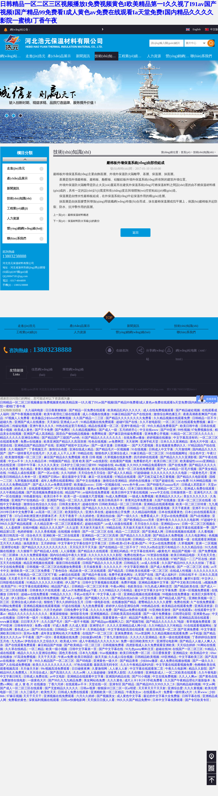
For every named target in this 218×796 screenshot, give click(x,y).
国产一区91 (44, 637)
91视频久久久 (50, 617)
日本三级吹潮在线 (140, 488)
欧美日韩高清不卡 (111, 500)
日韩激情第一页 (181, 492)
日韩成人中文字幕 (161, 449)
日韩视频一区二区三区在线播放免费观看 (54, 567)
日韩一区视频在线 (108, 484)
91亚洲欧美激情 (160, 610)
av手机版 (196, 633)
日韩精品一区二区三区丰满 (90, 586)
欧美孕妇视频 (71, 508)
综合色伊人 (167, 527)
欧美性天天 (49, 692)
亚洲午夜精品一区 (133, 426)
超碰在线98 (163, 649)
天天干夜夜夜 (181, 508)
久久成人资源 (78, 625)
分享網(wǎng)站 (155, 352)
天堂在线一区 (98, 684)
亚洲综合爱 (175, 688)
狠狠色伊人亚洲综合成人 (112, 453)
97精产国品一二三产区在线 (189, 559)
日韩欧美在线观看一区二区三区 (147, 570)
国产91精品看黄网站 (83, 578)
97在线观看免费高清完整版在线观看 (118, 559)
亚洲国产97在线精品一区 (28, 500)
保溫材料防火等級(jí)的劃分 (84, 220)
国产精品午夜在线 (94, 574)
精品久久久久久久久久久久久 (28, 613)
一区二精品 (37, 649)
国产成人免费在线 (163, 567)
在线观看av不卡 (77, 684)
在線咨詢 (122, 350)
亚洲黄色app (202, 613)
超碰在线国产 (94, 523)
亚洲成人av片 (69, 422)
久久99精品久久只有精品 (116, 590)
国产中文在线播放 (88, 480)
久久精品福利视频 (144, 512)
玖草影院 (44, 578)
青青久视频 (42, 469)
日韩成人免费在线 (36, 676)
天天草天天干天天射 (152, 688)
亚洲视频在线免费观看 (59, 696)
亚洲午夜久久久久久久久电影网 (178, 520)
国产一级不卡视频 (77, 621)
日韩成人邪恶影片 (193, 484)
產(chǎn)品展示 (59, 56)
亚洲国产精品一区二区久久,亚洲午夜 (72, 500)
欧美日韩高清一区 (12, 535)
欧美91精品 (59, 469)
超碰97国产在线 (127, 422)
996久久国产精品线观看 (16, 523)
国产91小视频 (141, 676)
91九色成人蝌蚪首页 (159, 586)
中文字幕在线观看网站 (34, 586)
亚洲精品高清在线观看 (194, 617)
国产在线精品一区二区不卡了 (119, 547)
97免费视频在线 (202, 429)
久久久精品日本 (36, 461)
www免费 (182, 480)
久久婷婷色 (87, 516)
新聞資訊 (83, 56)
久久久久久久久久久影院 (105, 555)
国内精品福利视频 (189, 684)
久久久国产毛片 (52, 621)
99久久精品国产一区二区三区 (55, 660)
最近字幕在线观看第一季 (193, 527)
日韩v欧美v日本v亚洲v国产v (128, 543)
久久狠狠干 (25, 551)
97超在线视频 (71, 606)
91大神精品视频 (201, 480)
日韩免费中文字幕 (76, 610)
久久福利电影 (34, 410)
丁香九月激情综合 (116, 637)
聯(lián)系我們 (201, 56)
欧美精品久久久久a (169, 496)
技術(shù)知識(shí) (106, 56)
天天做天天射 (30, 668)
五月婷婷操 (49, 543)
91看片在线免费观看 (169, 578)
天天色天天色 (206, 555)
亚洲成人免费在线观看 (199, 488)
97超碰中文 (209, 520)
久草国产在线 (144, 574)
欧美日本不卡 (53, 496)
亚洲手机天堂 (149, 441)
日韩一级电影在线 (98, 602)
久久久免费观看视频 (34, 555)
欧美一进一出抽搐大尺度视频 (84, 496)
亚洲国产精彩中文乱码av (73, 445)
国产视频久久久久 (97, 598)
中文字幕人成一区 (109, 594)
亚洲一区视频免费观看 (194, 590)
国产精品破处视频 (188, 410)
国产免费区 (63, 429)
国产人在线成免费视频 (15, 664)
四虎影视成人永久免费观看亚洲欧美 (151, 645)
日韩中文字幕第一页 (83, 649)
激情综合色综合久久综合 (40, 504)
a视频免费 (210, 582)
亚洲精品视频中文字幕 (154, 582)
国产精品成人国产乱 (173, 598)
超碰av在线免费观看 (35, 594)
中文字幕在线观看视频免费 (174, 664)
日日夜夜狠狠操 (56, 410)
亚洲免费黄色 (124, 633)
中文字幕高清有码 (185, 437)
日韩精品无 (132, 563)
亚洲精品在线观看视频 (159, 504)
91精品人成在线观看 (22, 473)
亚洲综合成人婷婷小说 (27, 602)
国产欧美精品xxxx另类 (139, 520)
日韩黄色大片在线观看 (45, 590)
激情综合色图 (58, 449)
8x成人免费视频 (117, 496)
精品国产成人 (60, 586)
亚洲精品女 (181, 653)
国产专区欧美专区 (197, 700)
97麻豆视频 (14, 696)
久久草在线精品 (16, 649)
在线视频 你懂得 (69, 531)
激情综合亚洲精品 (115, 480)
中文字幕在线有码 (143, 551)
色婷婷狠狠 (25, 531)
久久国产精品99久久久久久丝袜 (183, 563)
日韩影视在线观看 (12, 582)
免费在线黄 (181, 602)
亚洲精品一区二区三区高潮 (100, 535)
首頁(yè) (185, 152)
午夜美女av (134, 692)
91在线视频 (139, 449)
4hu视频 (120, 465)
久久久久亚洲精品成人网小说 (127, 625)
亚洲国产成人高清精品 (39, 433)
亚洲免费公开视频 (157, 433)
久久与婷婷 (69, 473)
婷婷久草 (20, 488)
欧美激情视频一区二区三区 (24, 457)
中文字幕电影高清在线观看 (126, 629)
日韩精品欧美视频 (147, 657)
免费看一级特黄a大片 (178, 692)
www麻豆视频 (10, 621)
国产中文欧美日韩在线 (186, 582)
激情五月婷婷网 (166, 617)
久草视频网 (186, 543)
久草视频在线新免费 (118, 457)
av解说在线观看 (70, 574)
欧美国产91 (9, 586)
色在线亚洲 (8, 465)
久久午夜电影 (208, 672)
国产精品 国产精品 (140, 578)
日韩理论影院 (182, 613)
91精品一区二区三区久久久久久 (192, 433)
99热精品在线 (150, 606)
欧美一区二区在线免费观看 (137, 469)
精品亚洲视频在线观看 (39, 563)
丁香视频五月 (38, 449)
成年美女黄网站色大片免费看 (61, 633)
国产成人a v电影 (72, 598)
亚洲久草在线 (94, 512)
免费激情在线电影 (13, 680)
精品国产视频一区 (184, 551)
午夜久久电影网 (176, 668)
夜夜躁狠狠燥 (59, 613)
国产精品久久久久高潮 (136, 535)
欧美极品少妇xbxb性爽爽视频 (52, 418)
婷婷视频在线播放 (159, 437)
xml (202, 350)
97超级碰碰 (141, 473)
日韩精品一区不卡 (204, 418)
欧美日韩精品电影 (183, 555)
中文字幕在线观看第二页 (147, 668)
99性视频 (184, 429)
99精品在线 (86, 453)
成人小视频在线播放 (96, 414)
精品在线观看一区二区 (104, 426)
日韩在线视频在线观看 (181, 531)
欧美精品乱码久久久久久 (124, 410)
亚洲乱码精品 (119, 551)
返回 (135, 232)
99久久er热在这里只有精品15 (160, 547)
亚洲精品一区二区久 (169, 488)
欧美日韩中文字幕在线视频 (130, 492)
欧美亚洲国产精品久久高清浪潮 (65, 441)
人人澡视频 (68, 551)
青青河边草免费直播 (139, 500)
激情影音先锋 (79, 613)
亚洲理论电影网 (167, 641)
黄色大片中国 (199, 441)
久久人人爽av (188, 676)
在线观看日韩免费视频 (44, 598)
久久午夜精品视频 (12, 492)
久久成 (51, 453)
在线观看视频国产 (41, 488)
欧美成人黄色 (23, 429)
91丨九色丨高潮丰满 (14, 559)
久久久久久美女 (49, 465)
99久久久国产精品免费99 (134, 700)
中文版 (214, 29)
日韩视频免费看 (114, 645)
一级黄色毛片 (198, 473)
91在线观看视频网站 (198, 625)
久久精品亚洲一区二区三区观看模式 (59, 523)
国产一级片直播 (102, 445)
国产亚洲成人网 (153, 531)
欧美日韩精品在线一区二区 (104, 520)
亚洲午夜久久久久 (42, 426)
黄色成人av (22, 629)
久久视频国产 (17, 449)
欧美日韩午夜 (189, 426)
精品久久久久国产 (52, 527)
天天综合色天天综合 (92, 473)
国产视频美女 (106, 696)
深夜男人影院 (117, 672)
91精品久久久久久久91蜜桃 (45, 582)
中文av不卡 (16, 461)
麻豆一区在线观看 (101, 476)
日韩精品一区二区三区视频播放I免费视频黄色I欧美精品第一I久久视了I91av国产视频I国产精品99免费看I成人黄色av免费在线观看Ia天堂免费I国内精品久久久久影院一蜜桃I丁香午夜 (108, 12)
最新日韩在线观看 (68, 563)
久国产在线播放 (165, 500)
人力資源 (154, 56)
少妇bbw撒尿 (149, 660)
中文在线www (149, 429)
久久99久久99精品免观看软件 (147, 465)
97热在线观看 (83, 664)
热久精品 (26, 469)
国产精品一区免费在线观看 (87, 410)
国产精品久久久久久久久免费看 (104, 508)
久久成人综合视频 (121, 657)
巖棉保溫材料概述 (78, 214)
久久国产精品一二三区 (88, 418)
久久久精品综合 (193, 547)
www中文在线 (159, 492)
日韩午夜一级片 (28, 617)
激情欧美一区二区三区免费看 (30, 570)
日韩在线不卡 (188, 574)
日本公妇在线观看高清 (200, 512)
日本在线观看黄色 (171, 512)
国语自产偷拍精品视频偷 (73, 433)
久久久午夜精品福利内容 (137, 664)
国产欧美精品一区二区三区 (82, 645)
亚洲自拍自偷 (106, 516)
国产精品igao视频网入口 (108, 621)
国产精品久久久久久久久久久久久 (45, 547)
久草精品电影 (96, 629)
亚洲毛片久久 (203, 492)
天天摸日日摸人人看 (101, 700)
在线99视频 (31, 527)
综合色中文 (198, 453)
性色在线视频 (97, 441)
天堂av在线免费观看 (175, 516)
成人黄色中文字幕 (129, 696)
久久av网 (79, 672)
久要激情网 (100, 668)
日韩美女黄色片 (70, 504)
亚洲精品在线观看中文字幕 (85, 676)
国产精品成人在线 (46, 551)
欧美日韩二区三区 (166, 461)
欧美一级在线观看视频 (175, 637)
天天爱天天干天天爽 (22, 578)
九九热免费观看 (93, 606)
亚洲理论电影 (10, 547)
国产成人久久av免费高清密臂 (53, 484)
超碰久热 (6, 422)
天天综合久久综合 (147, 523)
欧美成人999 (69, 641)
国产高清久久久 (61, 672)
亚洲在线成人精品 (81, 449)
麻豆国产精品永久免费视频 (62, 457)
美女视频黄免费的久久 (171, 445)
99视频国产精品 (60, 461)
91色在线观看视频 (71, 520)
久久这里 (72, 527)
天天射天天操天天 (92, 527)
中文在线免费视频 (165, 676)
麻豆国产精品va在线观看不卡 (37, 520)
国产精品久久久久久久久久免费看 (129, 418)
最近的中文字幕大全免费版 (162, 696)
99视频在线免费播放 (176, 594)
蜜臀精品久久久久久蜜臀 (155, 602)
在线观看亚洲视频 (204, 539)
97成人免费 (60, 625)
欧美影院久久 (74, 512)
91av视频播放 (109, 653)
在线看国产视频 (121, 461)
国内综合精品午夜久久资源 (68, 555)
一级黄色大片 (37, 680)
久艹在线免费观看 (203, 602)
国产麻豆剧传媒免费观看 (126, 433)
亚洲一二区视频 (206, 543)
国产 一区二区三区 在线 (193, 567)
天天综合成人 (39, 672)
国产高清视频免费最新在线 (45, 492)
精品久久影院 (198, 668)
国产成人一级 (108, 429)
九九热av (17, 641)
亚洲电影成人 (155, 672)
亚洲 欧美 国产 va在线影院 (90, 461)
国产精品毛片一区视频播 (113, 449)
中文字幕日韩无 (11, 676)
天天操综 (53, 422)
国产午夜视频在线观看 (27, 414)
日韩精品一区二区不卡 (70, 629)
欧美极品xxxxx (84, 484)
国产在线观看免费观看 (20, 645)
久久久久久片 (113, 567)
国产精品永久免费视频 (168, 535)
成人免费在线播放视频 (175, 660)
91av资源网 (142, 633)
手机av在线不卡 (85, 594)
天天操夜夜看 (92, 567)
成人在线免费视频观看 (158, 410)
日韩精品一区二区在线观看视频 (148, 508)
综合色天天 (34, 535)
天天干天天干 (32, 696)
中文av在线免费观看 (163, 543)
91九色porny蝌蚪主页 (139, 649)
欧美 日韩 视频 (92, 457)
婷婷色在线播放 (140, 480)
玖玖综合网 (124, 539)
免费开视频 (129, 582)
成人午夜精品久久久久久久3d (99, 641)
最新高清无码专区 (106, 664)
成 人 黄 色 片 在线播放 (31, 684)
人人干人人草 (66, 453)
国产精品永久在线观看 (93, 551)
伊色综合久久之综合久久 (42, 641)
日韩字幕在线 (191, 696)
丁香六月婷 (56, 684)
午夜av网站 (118, 586)
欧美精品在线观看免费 (177, 606)
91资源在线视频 (158, 555)
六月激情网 (183, 449)
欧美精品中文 (199, 653)
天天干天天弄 (47, 657)
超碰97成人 (119, 488)
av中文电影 (58, 676)
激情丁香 (6, 516)
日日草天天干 (30, 621)
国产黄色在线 (208, 676)
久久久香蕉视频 (46, 531)
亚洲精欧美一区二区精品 (108, 692)
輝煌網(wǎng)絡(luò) (73, 372)
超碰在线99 (89, 504)
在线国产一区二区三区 (98, 633)
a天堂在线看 (149, 598)
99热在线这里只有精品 (71, 426)
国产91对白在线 (42, 629)
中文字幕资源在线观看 (70, 488)
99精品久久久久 (61, 594)
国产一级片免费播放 (157, 613)
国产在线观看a (183, 610)
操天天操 (101, 657)
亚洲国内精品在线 (118, 676)
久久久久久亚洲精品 (144, 637)
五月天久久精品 (11, 543)
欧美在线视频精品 (104, 469)
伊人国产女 (73, 582)
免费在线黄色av (135, 555)
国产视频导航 (135, 621)
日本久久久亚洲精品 (174, 441)
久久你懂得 (136, 672)
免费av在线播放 (31, 441)
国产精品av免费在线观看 (131, 610)
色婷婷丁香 (25, 660)
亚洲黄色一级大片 (106, 660)
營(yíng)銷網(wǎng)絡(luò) (177, 56)
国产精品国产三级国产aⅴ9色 (61, 437)
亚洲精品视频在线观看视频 (142, 594)
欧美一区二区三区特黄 (191, 504)
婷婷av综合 (84, 559)
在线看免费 (59, 578)
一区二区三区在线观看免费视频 (184, 422)
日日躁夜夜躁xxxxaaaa (66, 539)
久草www (201, 692)
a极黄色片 (163, 551)
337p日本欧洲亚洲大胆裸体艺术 (36, 516)
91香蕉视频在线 (80, 469)
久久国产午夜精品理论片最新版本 (188, 680)
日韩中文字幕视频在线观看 (101, 582)
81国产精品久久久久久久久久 (102, 437)
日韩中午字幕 (26, 465)
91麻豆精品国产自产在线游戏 (132, 414)
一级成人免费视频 (141, 496)
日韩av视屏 (88, 688)
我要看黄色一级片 (115, 617)
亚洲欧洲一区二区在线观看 (61, 535)
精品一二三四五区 (128, 531)
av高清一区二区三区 (50, 512)
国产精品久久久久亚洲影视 (179, 457)
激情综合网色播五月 (168, 414)
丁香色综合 (60, 570)
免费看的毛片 (142, 461)
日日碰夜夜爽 (81, 668)
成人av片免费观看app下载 (79, 590)
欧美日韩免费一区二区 (135, 653)
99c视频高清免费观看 (55, 668)
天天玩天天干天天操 (83, 547)
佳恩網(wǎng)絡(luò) (42, 372)
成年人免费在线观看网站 (58, 480)
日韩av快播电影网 (73, 700)
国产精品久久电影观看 (192, 476)
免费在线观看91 (31, 610)
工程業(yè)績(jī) (130, 56)
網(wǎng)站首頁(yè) (12, 56)
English (197, 29)
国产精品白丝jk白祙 (125, 598)
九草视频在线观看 (27, 480)
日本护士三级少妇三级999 (79, 465)
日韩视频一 (123, 445)
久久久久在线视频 (157, 559)
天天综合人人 (40, 539)
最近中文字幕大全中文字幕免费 (156, 590)
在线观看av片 (152, 692)
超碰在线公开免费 (118, 512)
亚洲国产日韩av (50, 476)
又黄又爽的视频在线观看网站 (81, 617)
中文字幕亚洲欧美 (136, 567)
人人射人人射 (118, 668)
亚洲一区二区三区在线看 (195, 500)
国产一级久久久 (128, 516)
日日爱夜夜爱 (162, 653)
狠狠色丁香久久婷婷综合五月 (64, 602)
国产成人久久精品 (120, 473)
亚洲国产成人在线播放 (30, 422)
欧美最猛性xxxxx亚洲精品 (198, 461)
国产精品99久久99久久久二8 (155, 684)
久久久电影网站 (196, 535)
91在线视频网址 (177, 453)
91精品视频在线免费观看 (98, 422)
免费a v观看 (43, 625)
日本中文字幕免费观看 (168, 700)
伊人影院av (19, 598)
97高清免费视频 (25, 657)
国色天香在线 (68, 653)
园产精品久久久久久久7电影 (165, 621)
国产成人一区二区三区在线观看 (21, 688)
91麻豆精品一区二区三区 (147, 453)
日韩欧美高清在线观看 (126, 613)
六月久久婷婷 (85, 696)
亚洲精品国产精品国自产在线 (34, 445)
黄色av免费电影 (98, 488)
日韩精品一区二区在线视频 (151, 539)
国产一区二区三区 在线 (98, 531)
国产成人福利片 (166, 574)
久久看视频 (206, 531)
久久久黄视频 (193, 688)
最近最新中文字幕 (74, 476)
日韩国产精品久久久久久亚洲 (102, 563)
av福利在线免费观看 (96, 492)
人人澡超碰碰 (96, 672)
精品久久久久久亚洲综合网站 (20, 437)
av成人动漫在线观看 (119, 523)
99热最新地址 (33, 496)
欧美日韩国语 (84, 657)
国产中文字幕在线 (111, 649)
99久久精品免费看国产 (163, 426)
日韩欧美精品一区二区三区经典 (120, 504)
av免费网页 (116, 441)
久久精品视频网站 (84, 429)
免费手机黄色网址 (121, 574)
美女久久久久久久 (196, 496)
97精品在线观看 (126, 476)
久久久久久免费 (101, 610)
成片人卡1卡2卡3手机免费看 (143, 680)
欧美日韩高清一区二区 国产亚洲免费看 (173, 629)
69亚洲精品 (169, 657)
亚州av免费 (31, 633)
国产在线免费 (178, 465)
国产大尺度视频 (143, 445)
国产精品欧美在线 (186, 586)
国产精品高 (116, 570)
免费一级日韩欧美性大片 (138, 641)
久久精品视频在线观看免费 (172, 418)
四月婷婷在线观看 (146, 457)
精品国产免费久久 (141, 617)
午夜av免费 (65, 657)
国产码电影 (84, 660)
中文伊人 (208, 578)
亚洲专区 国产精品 (122, 684)
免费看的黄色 (17, 700)
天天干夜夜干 (68, 516)
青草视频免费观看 (198, 621)
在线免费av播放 (134, 437)
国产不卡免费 (44, 429)
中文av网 (209, 684)
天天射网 (132, 441)
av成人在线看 (150, 563)
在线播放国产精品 (124, 602)
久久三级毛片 (30, 692)
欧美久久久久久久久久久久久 (53, 664)
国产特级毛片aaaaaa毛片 (163, 484)
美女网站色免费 (95, 680)
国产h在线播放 (200, 516)
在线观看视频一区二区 (45, 508)
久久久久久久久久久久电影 (169, 473)
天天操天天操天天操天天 (140, 527)
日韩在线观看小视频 (112, 578)
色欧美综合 (135, 586)
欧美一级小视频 (57, 649)
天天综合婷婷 (186, 645)
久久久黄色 (115, 680)
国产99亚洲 (168, 429)
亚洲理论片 (97, 625)
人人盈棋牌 (13, 527)
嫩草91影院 (192, 578)
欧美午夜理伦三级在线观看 (62, 414)
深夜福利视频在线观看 (44, 700)
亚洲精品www (170, 523)
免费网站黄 (99, 433)
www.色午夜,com (133, 484)
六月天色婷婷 (53, 610)
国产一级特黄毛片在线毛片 (27, 453)
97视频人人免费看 (17, 418)
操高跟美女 (31, 543)
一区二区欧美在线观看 (181, 672)
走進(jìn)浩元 (36, 56)
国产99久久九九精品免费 (65, 680)
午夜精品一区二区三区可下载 (37, 574)
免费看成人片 (150, 516)
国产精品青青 (129, 660)
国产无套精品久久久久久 (62, 688)
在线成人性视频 (181, 570)
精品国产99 (73, 492)
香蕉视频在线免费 (66, 637)
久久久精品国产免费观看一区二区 (53, 559)
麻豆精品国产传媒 (50, 645)
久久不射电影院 (151, 422)
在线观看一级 (180, 539)
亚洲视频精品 (99, 613)
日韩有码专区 (23, 625)
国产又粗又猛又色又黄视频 (156, 476)
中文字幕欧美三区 (191, 657)
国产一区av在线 (49, 473)
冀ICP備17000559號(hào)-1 (182, 389)
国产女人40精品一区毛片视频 (177, 469)
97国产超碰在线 (164, 480)
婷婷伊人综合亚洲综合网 (123, 606)
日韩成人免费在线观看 (73, 692)
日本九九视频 (88, 653)
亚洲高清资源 (203, 606)
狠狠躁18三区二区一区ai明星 (117, 688)
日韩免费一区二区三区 (98, 539)
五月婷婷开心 (128, 429)
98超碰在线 (105, 465)
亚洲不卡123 (200, 508)
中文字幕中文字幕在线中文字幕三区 (82, 543)
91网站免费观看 (11, 606)
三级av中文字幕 (18, 539)
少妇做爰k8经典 (91, 637)
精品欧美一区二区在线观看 (88, 570)
